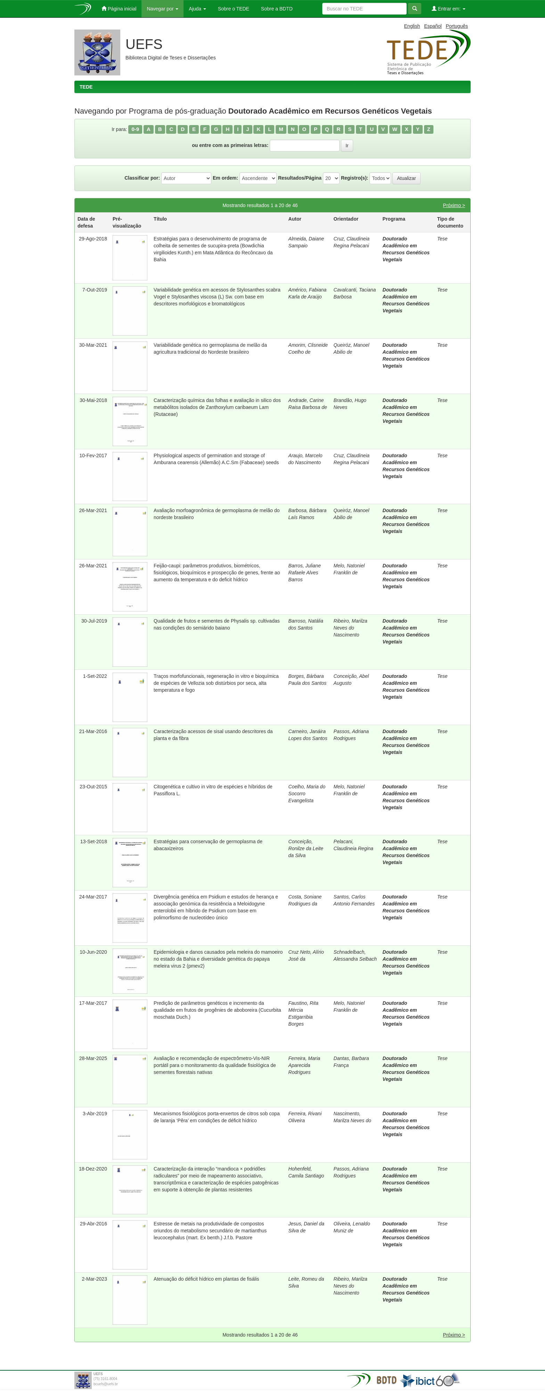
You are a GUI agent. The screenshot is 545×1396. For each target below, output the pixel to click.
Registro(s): (354, 178)
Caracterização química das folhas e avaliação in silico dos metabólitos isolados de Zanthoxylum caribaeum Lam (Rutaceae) (217, 407)
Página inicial (118, 8)
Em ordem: (225, 178)
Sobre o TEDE (233, 8)
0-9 (135, 129)
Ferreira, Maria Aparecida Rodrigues (304, 1065)
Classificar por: (142, 178)
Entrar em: (448, 8)
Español (433, 26)
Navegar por (162, 8)
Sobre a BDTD (276, 8)
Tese (442, 238)
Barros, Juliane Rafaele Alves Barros (304, 572)
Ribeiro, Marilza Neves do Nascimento (350, 628)
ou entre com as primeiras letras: (230, 145)
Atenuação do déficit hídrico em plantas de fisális (206, 1279)
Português (457, 26)
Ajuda (197, 8)
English (412, 26)
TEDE (86, 87)
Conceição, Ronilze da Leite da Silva (305, 848)
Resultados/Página (300, 178)
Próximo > (454, 205)
